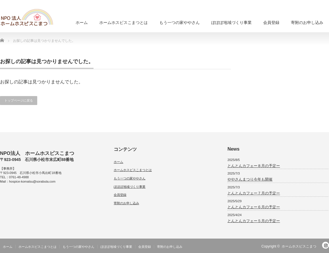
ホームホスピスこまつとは (123, 22)
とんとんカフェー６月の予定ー (253, 207)
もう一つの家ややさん (179, 22)
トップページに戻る (18, 100)
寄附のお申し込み (307, 22)
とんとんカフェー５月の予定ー (253, 221)
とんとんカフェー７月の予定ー (253, 193)
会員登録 (271, 22)
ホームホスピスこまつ (299, 246)
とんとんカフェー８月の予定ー (253, 166)
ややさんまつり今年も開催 (249, 179)
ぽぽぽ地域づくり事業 (231, 22)
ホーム (82, 22)
